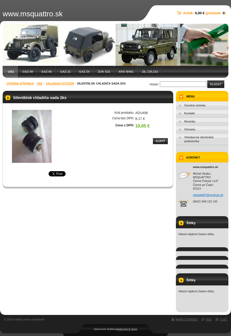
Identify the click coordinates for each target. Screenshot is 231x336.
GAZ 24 (84, 71)
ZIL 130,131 (150, 71)
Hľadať (216, 84)
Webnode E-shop (126, 329)
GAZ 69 (27, 71)
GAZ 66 (46, 71)
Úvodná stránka (20, 83)
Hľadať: (154, 84)
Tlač (223, 319)
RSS (209, 319)
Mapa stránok (187, 319)
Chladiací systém (60, 83)
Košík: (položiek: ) (204, 13)
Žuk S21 (104, 71)
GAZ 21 (65, 71)
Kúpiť (160, 141)
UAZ (11, 71)
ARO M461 (126, 71)
